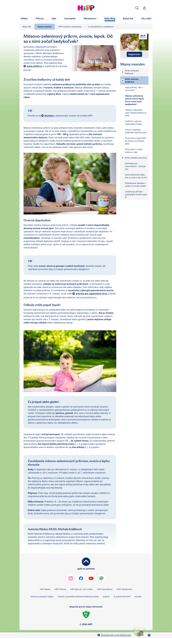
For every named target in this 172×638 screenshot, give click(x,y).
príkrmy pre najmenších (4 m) (91, 293)
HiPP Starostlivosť (104, 589)
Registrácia (134, 54)
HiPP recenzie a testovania (69, 26)
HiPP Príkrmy (60, 589)
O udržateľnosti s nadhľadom (101, 26)
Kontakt (138, 596)
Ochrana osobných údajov (42, 596)
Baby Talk (27, 26)
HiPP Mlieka (45, 589)
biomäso (49, 115)
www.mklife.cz (34, 66)
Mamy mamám (45, 26)
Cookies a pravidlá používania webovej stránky (78, 596)
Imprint (106, 596)
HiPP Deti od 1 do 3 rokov (81, 589)
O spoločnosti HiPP (122, 596)
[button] (137, 7)
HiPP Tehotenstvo (124, 589)
